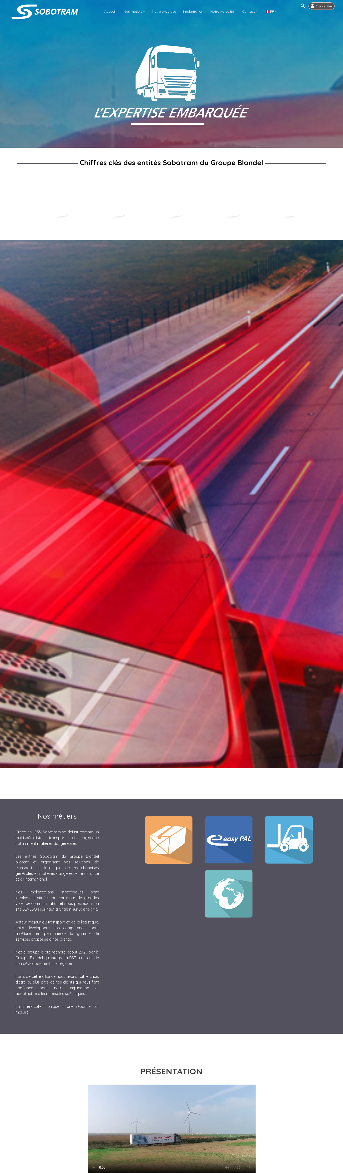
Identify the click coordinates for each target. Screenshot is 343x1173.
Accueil (111, 11)
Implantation (195, 11)
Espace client (325, 11)
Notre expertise (166, 11)
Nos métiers (134, 11)
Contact (250, 11)
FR (271, 11)
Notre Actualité (224, 11)
